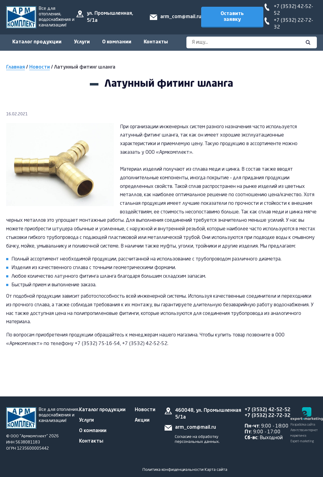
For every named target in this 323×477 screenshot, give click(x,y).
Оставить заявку (232, 16)
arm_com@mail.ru (180, 16)
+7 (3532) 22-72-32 (267, 415)
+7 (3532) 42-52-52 (267, 409)
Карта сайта (216, 470)
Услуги (82, 42)
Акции (142, 420)
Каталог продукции (37, 42)
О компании (116, 42)
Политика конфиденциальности (173, 470)
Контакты (156, 42)
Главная (15, 67)
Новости (39, 67)
